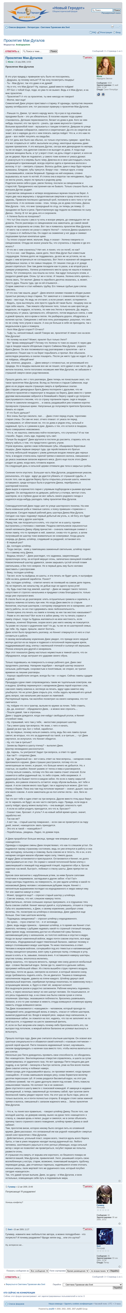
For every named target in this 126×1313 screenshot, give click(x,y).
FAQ (94, 32)
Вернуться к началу (120, 1181)
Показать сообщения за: (27, 1271)
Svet (10, 1229)
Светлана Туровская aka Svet (55, 27)
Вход (118, 32)
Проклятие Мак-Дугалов (24, 40)
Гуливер (12, 1187)
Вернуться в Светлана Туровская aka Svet (25, 1284)
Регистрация (106, 32)
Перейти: (57, 1284)
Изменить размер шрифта (118, 26)
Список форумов (17, 27)
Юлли (10, 62)
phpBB (51, 1309)
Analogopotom (23, 45)
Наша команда (55, 1304)
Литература (33, 27)
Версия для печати (112, 26)
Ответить (12, 51)
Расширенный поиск (111, 13)
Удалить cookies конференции (78, 1304)
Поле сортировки (69, 1271)
